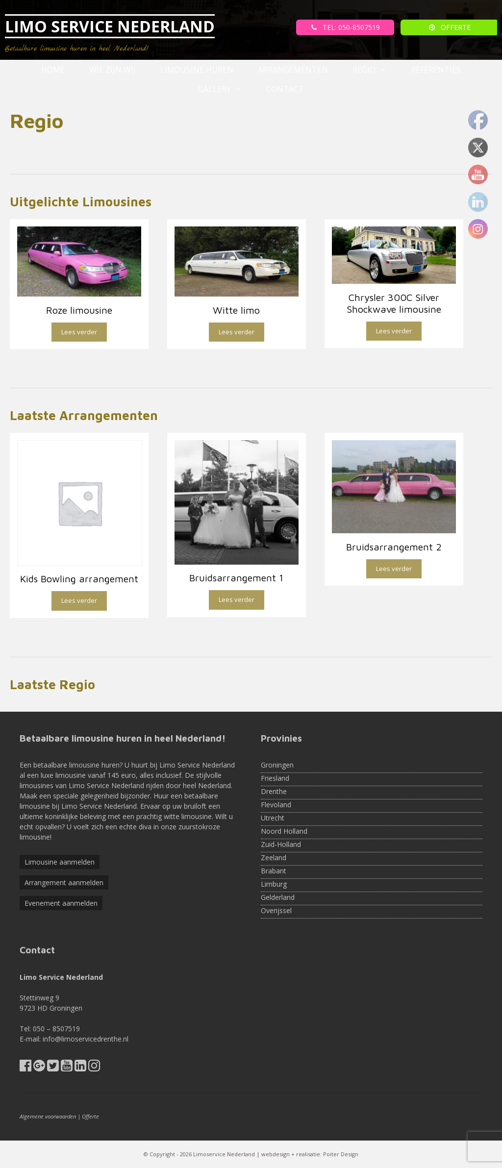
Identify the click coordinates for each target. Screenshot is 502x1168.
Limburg (274, 884)
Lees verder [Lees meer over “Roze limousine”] (79, 331)
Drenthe (274, 791)
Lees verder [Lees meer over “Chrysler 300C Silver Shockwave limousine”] (394, 330)
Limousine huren (196, 69)
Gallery (226, 89)
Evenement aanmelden (61, 903)
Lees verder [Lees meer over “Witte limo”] (236, 331)
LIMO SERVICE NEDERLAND (110, 26)
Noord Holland (284, 831)
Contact (285, 89)
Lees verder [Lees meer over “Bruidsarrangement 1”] (236, 599)
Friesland (275, 778)
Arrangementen (293, 69)
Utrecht (272, 817)
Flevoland (276, 804)
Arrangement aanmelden (64, 882)
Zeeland (273, 857)
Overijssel (276, 910)
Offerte (90, 1116)
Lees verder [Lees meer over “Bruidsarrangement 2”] (394, 568)
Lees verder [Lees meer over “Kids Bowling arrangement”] (79, 600)
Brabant (273, 870)
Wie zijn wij (112, 69)
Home (53, 69)
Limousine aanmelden (60, 862)
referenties (436, 69)
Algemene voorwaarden (48, 1116)
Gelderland (278, 897)
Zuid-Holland (281, 844)
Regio (375, 69)
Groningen (277, 765)
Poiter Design (340, 1154)
